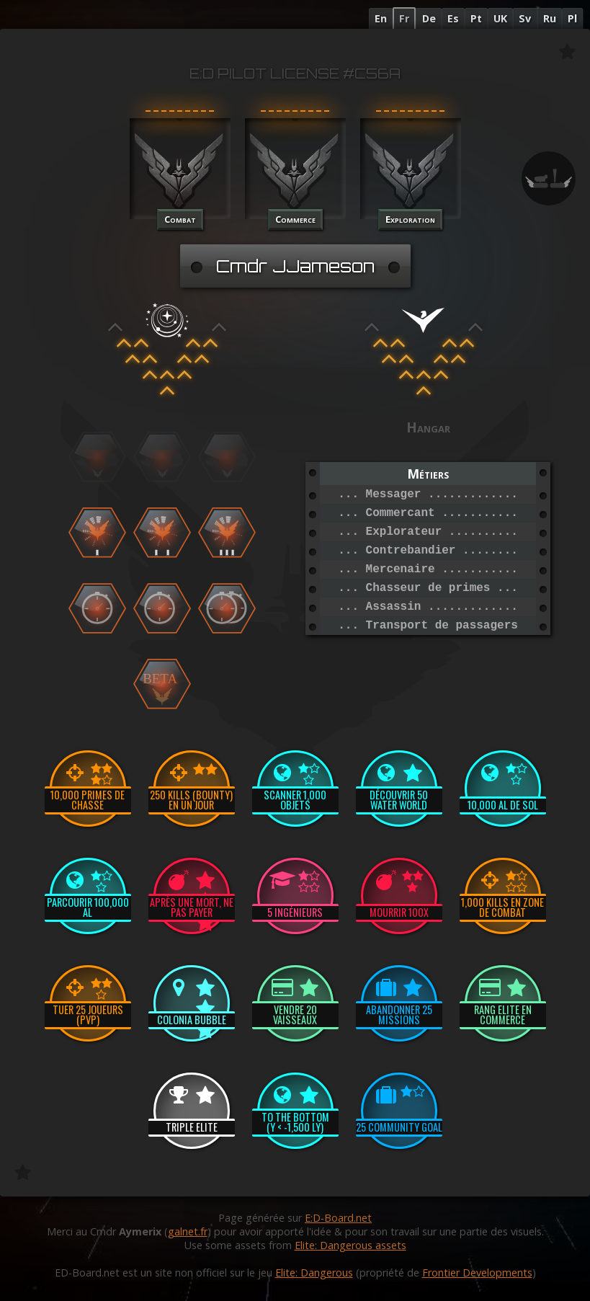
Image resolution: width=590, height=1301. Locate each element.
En (381, 18)
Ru (549, 18)
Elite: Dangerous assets (350, 1245)
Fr (404, 18)
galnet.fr (187, 1231)
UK (500, 18)
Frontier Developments (477, 1272)
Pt (476, 18)
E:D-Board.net (338, 1218)
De (429, 18)
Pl (572, 18)
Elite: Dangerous (314, 1272)
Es (453, 18)
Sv (525, 18)
